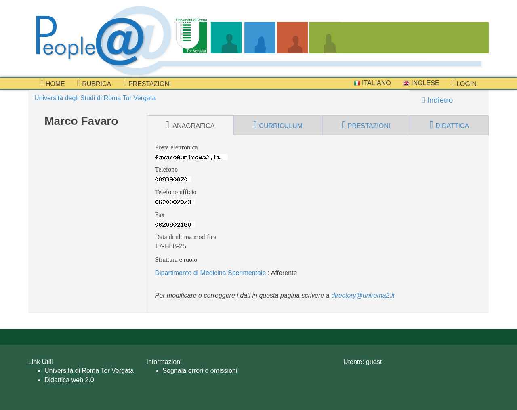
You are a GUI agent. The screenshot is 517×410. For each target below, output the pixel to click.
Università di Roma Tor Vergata (89, 370)
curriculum (278, 125)
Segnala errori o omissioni (200, 370)
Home (52, 83)
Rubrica (94, 83)
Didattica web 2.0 (69, 379)
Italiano (372, 83)
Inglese (421, 83)
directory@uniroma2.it (363, 295)
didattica (449, 125)
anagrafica (189, 125)
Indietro (437, 100)
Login (464, 83)
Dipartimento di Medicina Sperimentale (210, 272)
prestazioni (147, 83)
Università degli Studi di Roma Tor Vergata (95, 98)
